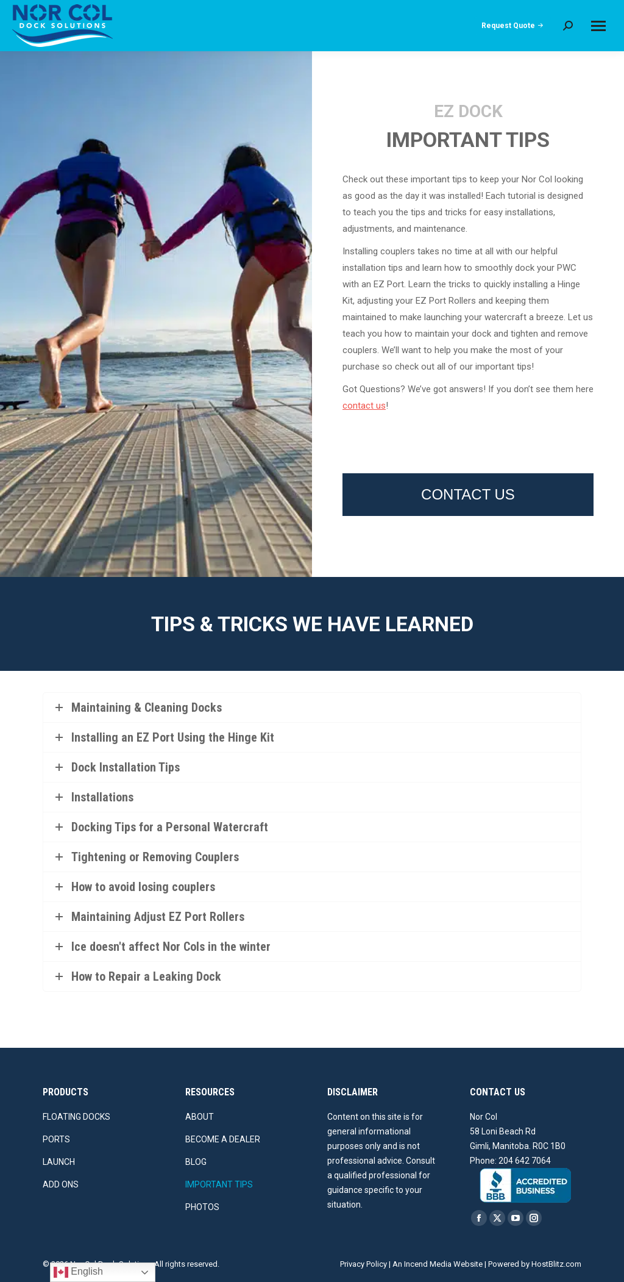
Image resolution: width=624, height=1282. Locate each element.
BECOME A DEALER (222, 1139)
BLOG (196, 1162)
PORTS (56, 1139)
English (78, 1272)
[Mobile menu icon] (598, 26)
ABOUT (199, 1117)
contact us (364, 405)
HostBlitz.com (556, 1264)
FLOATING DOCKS (76, 1117)
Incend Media (428, 1264)
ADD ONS (61, 1184)
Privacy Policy (363, 1264)
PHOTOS (202, 1207)
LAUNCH (59, 1162)
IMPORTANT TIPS (219, 1184)
